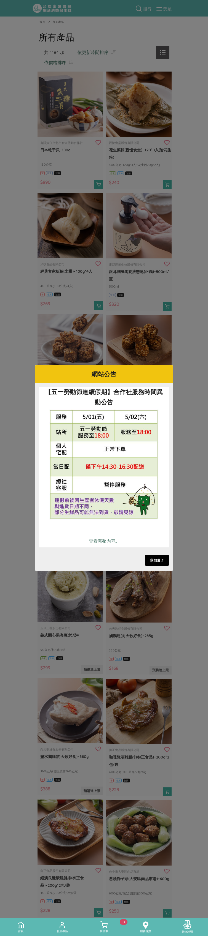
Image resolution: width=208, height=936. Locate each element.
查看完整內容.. (103, 541)
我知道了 (157, 560)
